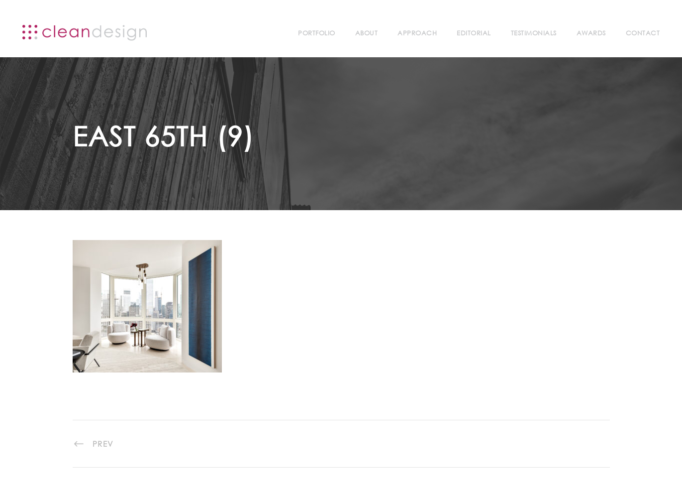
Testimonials (534, 33)
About (366, 33)
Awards (591, 33)
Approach (417, 33)
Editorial (474, 33)
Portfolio (316, 33)
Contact (643, 33)
